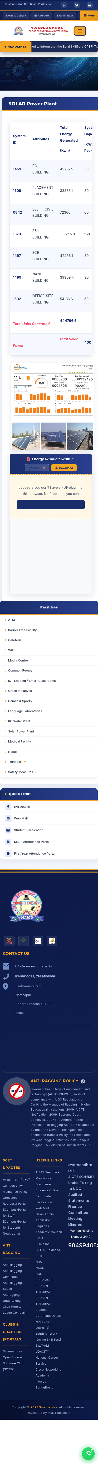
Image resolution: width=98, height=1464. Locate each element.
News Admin (44, 1214)
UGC (38, 1274)
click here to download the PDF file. (51, 506)
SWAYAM (42, 1345)
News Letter (11, 1233)
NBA (38, 1262)
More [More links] (89, 15)
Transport (17, 762)
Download (64, 468)
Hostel (13, 752)
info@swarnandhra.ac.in (33, 966)
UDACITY (42, 1351)
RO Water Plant (19, 721)
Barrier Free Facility (22, 630)
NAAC (39, 1268)
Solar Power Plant (21, 731)
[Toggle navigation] (80, 31)
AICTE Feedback (47, 1172)
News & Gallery (16, 15)
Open (34, 468)
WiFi (11, 650)
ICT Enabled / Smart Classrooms (32, 681)
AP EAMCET (44, 1280)
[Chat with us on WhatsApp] (88, 1453)
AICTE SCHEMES (81, 1176)
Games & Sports (20, 701)
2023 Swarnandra (43, 1407)
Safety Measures (22, 772)
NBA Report (41, 15)
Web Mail (42, 1208)
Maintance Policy (15, 1191)
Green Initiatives (20, 691)
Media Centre (18, 660)
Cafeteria (15, 640)
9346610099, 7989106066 (35, 976)
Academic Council (48, 1232)
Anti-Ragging (12, 1265)
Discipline (42, 1244)
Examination (65, 15)
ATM (11, 620)
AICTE (39, 1256)
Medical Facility (19, 741)
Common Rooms (20, 670)
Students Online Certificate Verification (47, 1196)
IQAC (39, 1238)
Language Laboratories (25, 711)
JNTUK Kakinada (47, 1250)
